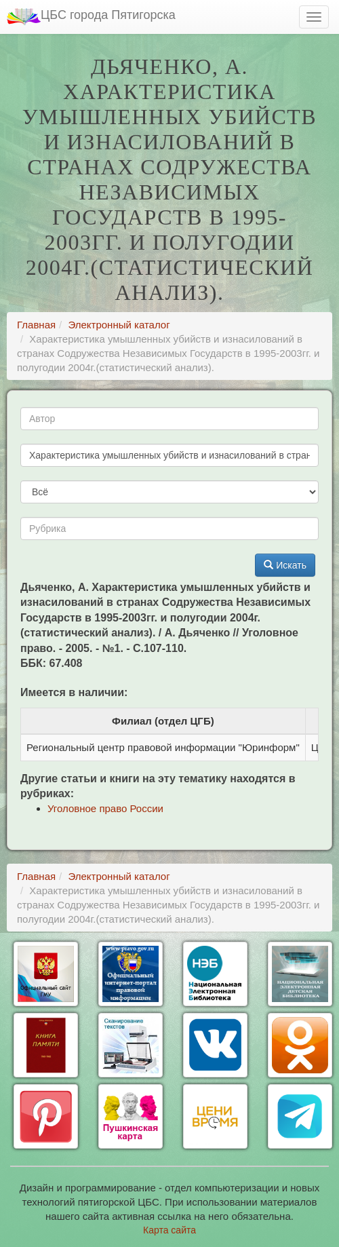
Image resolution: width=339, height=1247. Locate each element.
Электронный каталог (119, 324)
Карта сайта (169, 1230)
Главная (36, 324)
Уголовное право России (105, 808)
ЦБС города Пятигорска (91, 16)
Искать (285, 565)
